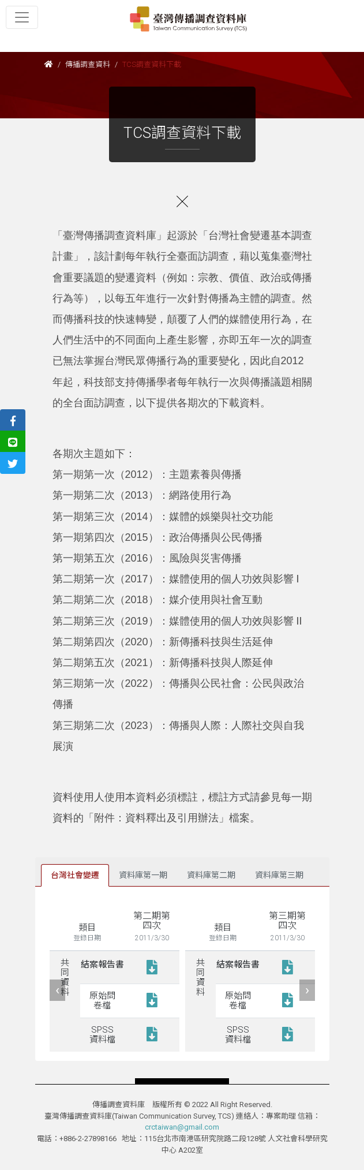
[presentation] (57, 990)
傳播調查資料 (87, 64)
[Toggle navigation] (22, 17)
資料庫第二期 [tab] (211, 875)
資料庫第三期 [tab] (279, 875)
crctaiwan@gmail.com (182, 1127)
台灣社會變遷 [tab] (75, 875)
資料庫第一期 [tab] (143, 875)
